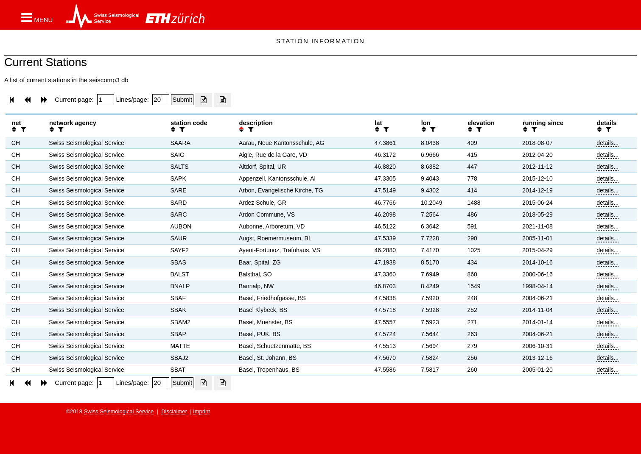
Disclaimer (174, 411)
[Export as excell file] (203, 100)
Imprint (201, 411)
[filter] (22, 129)
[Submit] (182, 99)
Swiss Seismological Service (119, 411)
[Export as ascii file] (222, 100)
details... (607, 142)
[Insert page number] (105, 99)
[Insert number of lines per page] (160, 99)
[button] (37, 17)
